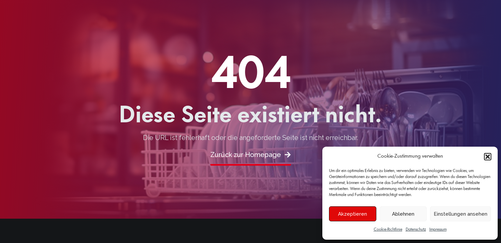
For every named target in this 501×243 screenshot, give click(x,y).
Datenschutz (416, 229)
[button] (487, 156)
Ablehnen (403, 214)
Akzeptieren (352, 214)
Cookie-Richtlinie (388, 229)
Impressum (438, 229)
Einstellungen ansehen (460, 214)
